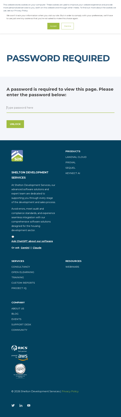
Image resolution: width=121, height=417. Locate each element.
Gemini (25, 247)
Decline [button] (67, 26)
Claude (37, 247)
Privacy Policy (70, 391)
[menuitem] (76, 157)
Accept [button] (53, 26)
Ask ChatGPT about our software (32, 241)
